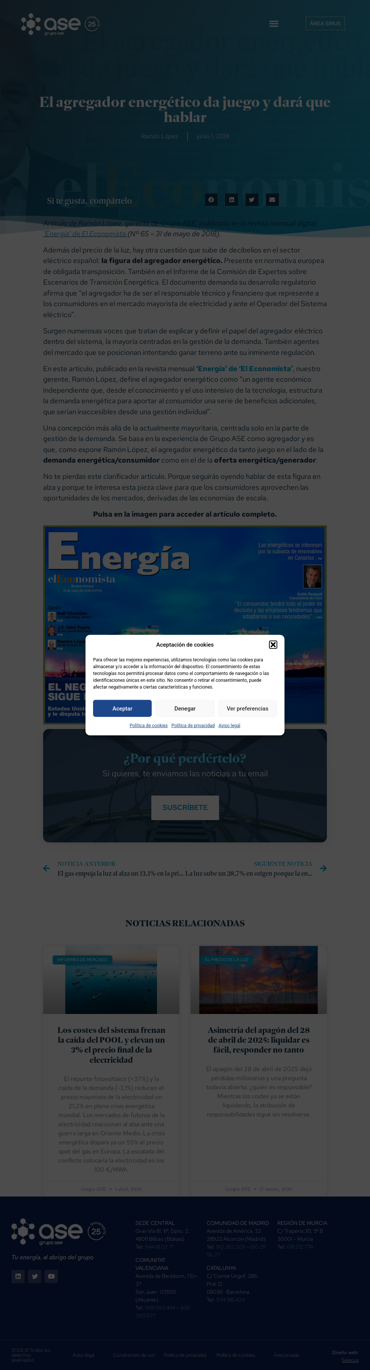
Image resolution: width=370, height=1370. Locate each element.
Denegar (185, 708)
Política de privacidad (193, 725)
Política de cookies (149, 725)
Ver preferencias (247, 708)
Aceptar (122, 708)
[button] (273, 645)
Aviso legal (229, 725)
